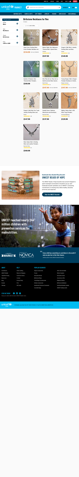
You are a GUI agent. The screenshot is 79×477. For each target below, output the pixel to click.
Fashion (54, 14)
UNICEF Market (5, 273)
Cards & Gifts (28, 14)
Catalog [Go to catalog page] (52, 1)
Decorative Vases (61, 275)
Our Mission (4, 270)
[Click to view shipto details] (68, 1)
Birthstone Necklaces (61, 283)
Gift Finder (38, 14)
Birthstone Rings (38, 278)
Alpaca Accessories (38, 270)
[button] (38, 31)
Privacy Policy (20, 280)
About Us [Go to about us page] (46, 1)
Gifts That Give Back (61, 270)
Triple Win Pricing (5, 275)
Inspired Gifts (18, 14)
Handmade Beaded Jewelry (63, 285)
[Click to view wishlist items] (66, 7)
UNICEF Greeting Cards (62, 288)
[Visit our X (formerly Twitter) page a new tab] (17, 293)
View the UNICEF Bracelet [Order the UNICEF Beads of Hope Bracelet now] (52, 194)
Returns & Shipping (21, 273)
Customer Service (20, 275)
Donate (3, 283)
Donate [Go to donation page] (75, 1)
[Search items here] (42, 7)
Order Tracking (20, 270)
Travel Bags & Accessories (40, 280)
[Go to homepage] (12, 7)
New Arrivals (72, 14)
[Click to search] (59, 7)
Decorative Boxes (38, 275)
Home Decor (62, 14)
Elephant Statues (61, 280)
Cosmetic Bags (37, 288)
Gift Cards (19, 285)
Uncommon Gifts (61, 278)
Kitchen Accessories (38, 283)
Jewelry (46, 14)
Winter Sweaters (60, 273)
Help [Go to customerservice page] (62, 1)
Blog (3, 280)
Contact (18, 278)
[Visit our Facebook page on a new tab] (14, 293)
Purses (35, 273)
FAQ (18, 283)
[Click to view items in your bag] (74, 7)
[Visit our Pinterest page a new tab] (20, 293)
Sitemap (3, 285)
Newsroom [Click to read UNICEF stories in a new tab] (4, 278)
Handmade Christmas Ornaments (41, 285)
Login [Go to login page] (57, 1)
